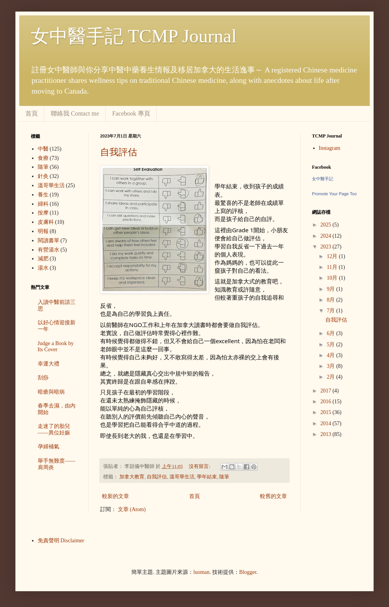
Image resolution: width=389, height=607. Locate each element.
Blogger (247, 572)
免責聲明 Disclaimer (61, 540)
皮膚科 (46, 222)
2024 (326, 236)
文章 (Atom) (132, 509)
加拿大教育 (131, 477)
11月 (333, 267)
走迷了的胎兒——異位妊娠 (54, 429)
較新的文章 (115, 496)
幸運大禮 (48, 364)
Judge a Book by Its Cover (56, 346)
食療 (43, 158)
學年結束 (207, 477)
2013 (326, 434)
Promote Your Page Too (334, 193)
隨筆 (224, 477)
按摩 (43, 213)
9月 (331, 289)
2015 (326, 412)
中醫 (43, 149)
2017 (326, 391)
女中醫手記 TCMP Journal (133, 36)
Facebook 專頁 (131, 113)
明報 (43, 231)
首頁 (31, 113)
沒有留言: (200, 466)
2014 (326, 423)
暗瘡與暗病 (51, 392)
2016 (326, 401)
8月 (331, 300)
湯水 (43, 268)
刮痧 (43, 378)
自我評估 (118, 152)
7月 (331, 311)
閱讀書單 (48, 240)
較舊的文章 (273, 496)
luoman (201, 572)
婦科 (43, 204)
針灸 (43, 176)
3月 (331, 366)
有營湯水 (48, 250)
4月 (331, 355)
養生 (43, 195)
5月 (331, 344)
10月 (333, 278)
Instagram (329, 148)
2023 (326, 247)
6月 (331, 333)
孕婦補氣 (48, 446)
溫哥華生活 (181, 477)
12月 (333, 256)
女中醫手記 (322, 178)
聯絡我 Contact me (75, 113)
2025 (326, 225)
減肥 (43, 259)
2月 (331, 377)
